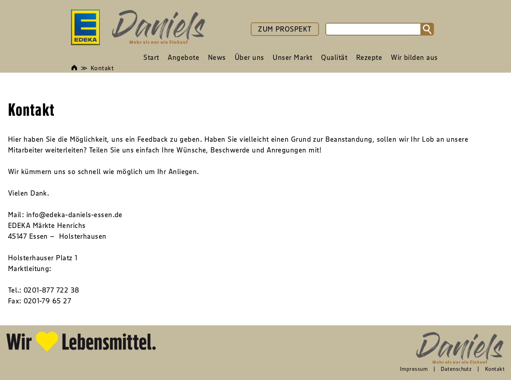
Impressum (414, 368)
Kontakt (102, 68)
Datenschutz (456, 368)
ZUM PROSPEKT (284, 29)
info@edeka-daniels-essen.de (74, 214)
